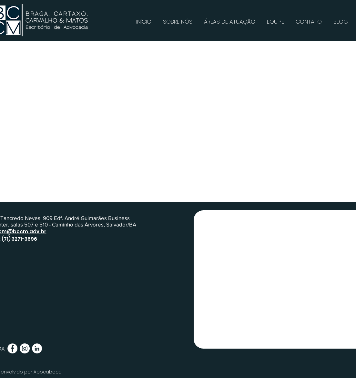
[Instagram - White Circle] (25, 348)
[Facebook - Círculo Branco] (12, 348)
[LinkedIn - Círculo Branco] (37, 348)
